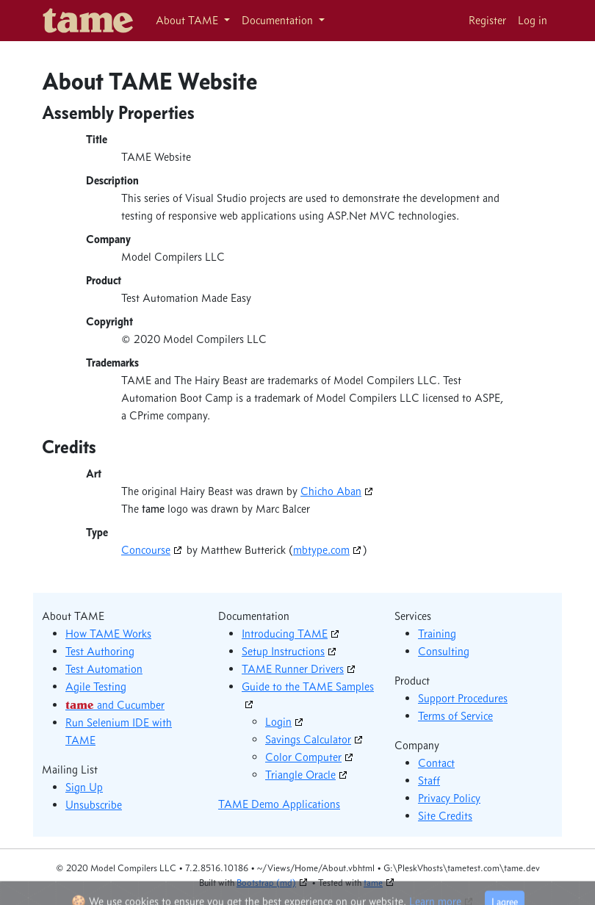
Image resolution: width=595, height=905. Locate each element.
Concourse (145, 550)
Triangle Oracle (300, 775)
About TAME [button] (188, 20)
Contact (436, 763)
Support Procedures (463, 698)
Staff (429, 780)
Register (487, 20)
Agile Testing (95, 686)
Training (437, 634)
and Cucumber (115, 705)
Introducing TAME (285, 634)
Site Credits (445, 816)
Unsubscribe (93, 805)
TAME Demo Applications (279, 804)
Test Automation (104, 669)
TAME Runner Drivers (293, 669)
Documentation (279, 20)
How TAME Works (108, 634)
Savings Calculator (308, 739)
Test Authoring (99, 651)
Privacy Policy (449, 798)
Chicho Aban (330, 491)
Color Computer (303, 757)
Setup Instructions (283, 651)
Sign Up (84, 787)
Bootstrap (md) (266, 882)
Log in (532, 20)
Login (278, 722)
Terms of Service (455, 716)
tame (373, 882)
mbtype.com (321, 550)
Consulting (443, 651)
